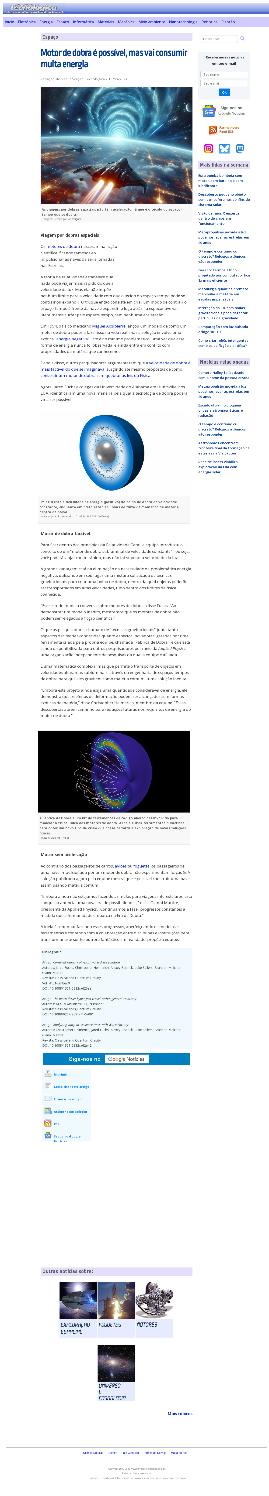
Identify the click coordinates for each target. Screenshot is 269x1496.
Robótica (209, 21)
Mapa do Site (179, 1453)
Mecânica (126, 21)
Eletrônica (27, 21)
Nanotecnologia (183, 21)
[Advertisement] (20, 103)
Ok (224, 92)
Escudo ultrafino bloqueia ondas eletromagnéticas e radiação (220, 410)
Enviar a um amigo (68, 1099)
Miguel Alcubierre (109, 326)
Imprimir (60, 1074)
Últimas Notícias (93, 1453)
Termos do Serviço (154, 1453)
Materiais (106, 21)
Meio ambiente (151, 21)
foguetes (141, 866)
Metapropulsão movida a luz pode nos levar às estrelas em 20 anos (223, 237)
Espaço (62, 21)
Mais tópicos (180, 1413)
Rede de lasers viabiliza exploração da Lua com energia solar (218, 466)
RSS (56, 1124)
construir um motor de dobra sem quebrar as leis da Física (95, 375)
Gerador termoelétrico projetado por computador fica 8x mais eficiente (224, 275)
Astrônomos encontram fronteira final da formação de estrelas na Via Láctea (224, 448)
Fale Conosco (130, 1453)
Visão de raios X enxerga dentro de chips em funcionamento (219, 218)
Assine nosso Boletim (70, 1112)
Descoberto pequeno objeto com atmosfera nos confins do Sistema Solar (224, 199)
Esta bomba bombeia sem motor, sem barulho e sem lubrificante (220, 180)
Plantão (228, 21)
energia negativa (72, 339)
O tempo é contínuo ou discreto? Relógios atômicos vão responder (222, 256)
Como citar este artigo (71, 1087)
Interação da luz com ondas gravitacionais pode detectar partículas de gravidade (223, 312)
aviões (121, 866)
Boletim (112, 1453)
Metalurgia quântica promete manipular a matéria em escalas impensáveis (223, 294)
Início (9, 21)
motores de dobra (63, 246)
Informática (83, 21)
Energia (46, 21)
